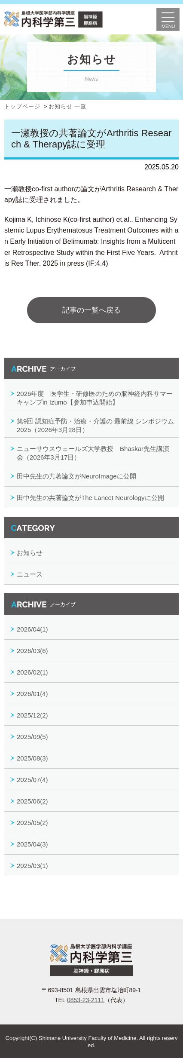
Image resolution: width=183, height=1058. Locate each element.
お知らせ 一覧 (68, 106)
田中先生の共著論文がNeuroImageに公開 (76, 476)
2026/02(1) (32, 672)
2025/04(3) (32, 844)
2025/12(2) (32, 715)
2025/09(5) (32, 736)
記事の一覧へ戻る (91, 310)
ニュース (30, 574)
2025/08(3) (32, 758)
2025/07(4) (32, 779)
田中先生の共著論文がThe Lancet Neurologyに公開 (90, 497)
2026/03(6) (32, 650)
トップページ (22, 106)
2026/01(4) (32, 693)
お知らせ (30, 552)
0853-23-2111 (85, 1000)
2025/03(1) (32, 865)
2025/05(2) (32, 822)
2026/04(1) (32, 629)
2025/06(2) (32, 801)
